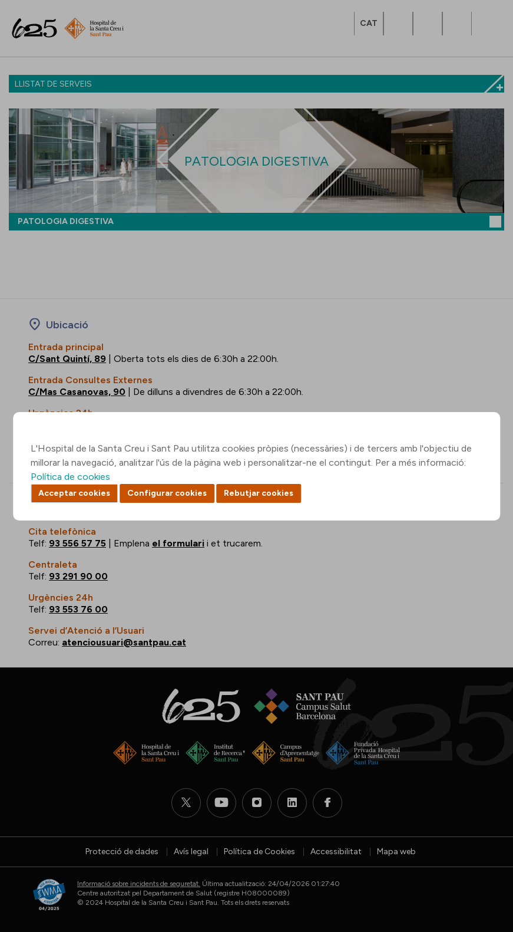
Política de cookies (70, 476)
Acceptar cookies (74, 493)
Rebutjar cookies (258, 493)
